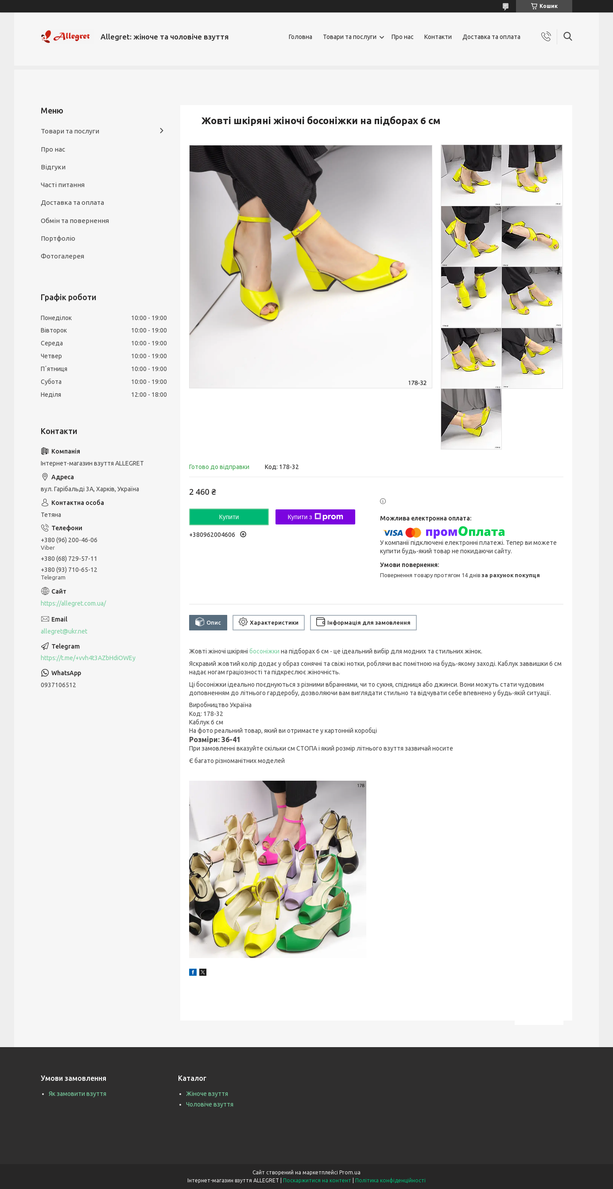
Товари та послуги (349, 36)
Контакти (438, 36)
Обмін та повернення (75, 220)
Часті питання (63, 184)
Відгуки (53, 167)
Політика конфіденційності (390, 1180)
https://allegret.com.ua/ (73, 603)
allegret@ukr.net (64, 631)
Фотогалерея (62, 256)
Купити (229, 516)
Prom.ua (350, 1172)
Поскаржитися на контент (317, 1180)
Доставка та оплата (491, 36)
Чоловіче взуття (209, 1104)
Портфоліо (58, 238)
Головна (300, 36)
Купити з (315, 517)
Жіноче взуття (207, 1093)
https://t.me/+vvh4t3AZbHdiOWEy (88, 657)
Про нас (403, 36)
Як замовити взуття (77, 1093)
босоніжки (264, 651)
